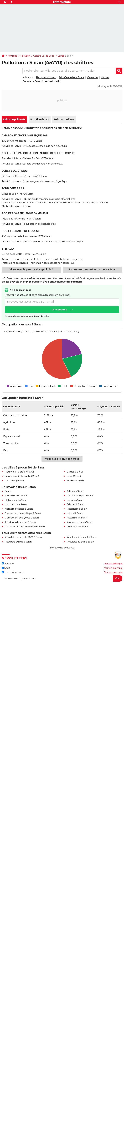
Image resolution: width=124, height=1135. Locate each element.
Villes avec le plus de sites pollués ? (31, 269)
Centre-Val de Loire (43, 55)
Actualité (12, 55)
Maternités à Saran (77, 517)
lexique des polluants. (69, 281)
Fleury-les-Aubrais (46, 77)
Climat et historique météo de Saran (25, 526)
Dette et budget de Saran (80, 495)
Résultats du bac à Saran (18, 541)
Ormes (105, 77)
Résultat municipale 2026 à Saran (23, 537)
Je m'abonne (59, 309)
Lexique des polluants (62, 547)
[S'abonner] (62, 578)
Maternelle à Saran (77, 508)
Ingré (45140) (74, 476)
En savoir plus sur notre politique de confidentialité (27, 316)
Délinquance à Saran (16, 500)
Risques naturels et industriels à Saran (92, 269)
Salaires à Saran (75, 491)
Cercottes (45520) (14, 480)
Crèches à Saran (75, 504)
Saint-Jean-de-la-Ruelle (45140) (22, 476)
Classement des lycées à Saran (22, 517)
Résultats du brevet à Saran (82, 537)
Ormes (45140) (75, 471)
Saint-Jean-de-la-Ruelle (71, 77)
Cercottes (92, 77)
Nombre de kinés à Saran (19, 508)
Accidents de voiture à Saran (20, 522)
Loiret (60, 55)
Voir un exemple (113, 563)
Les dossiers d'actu (13, 572)
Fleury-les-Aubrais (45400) (19, 471)
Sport (6, 568)
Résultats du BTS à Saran (80, 541)
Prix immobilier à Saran (79, 522)
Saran (8, 491)
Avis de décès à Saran (16, 495)
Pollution (25, 55)
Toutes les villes (76, 480)
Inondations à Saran (16, 504)
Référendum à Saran (78, 526)
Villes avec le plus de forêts (62, 458)
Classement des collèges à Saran (23, 513)
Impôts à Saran (75, 500)
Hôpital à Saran (75, 513)
